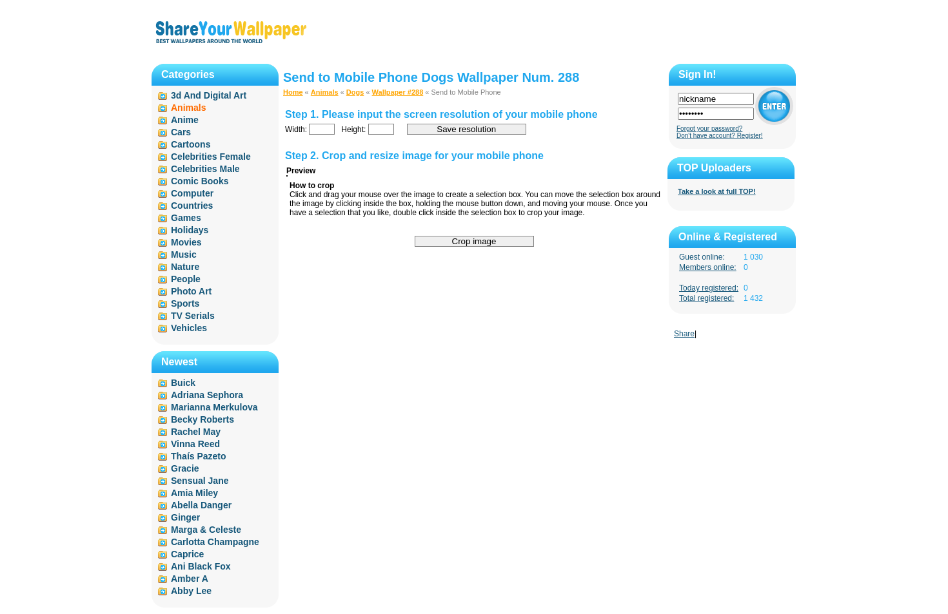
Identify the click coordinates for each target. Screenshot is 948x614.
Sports (185, 303)
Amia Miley (194, 493)
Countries (192, 205)
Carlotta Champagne (215, 542)
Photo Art (191, 291)
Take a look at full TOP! (717, 191)
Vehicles (189, 328)
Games (186, 218)
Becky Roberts (202, 419)
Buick (183, 383)
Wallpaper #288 (398, 92)
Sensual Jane (200, 480)
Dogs (355, 92)
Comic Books (199, 181)
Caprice (187, 554)
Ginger (185, 517)
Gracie (185, 468)
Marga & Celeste (206, 529)
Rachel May (196, 432)
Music (184, 254)
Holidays (189, 230)
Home (293, 92)
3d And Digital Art (208, 95)
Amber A (189, 578)
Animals (325, 92)
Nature (185, 267)
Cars (181, 132)
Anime (185, 120)
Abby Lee (191, 591)
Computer (192, 193)
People (186, 279)
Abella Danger (201, 505)
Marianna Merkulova (214, 407)
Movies (186, 242)
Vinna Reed (195, 444)
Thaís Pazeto (198, 456)
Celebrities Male (205, 169)
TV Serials (193, 316)
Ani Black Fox (201, 566)
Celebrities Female (211, 156)
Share (684, 333)
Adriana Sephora (207, 395)
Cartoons (190, 144)
